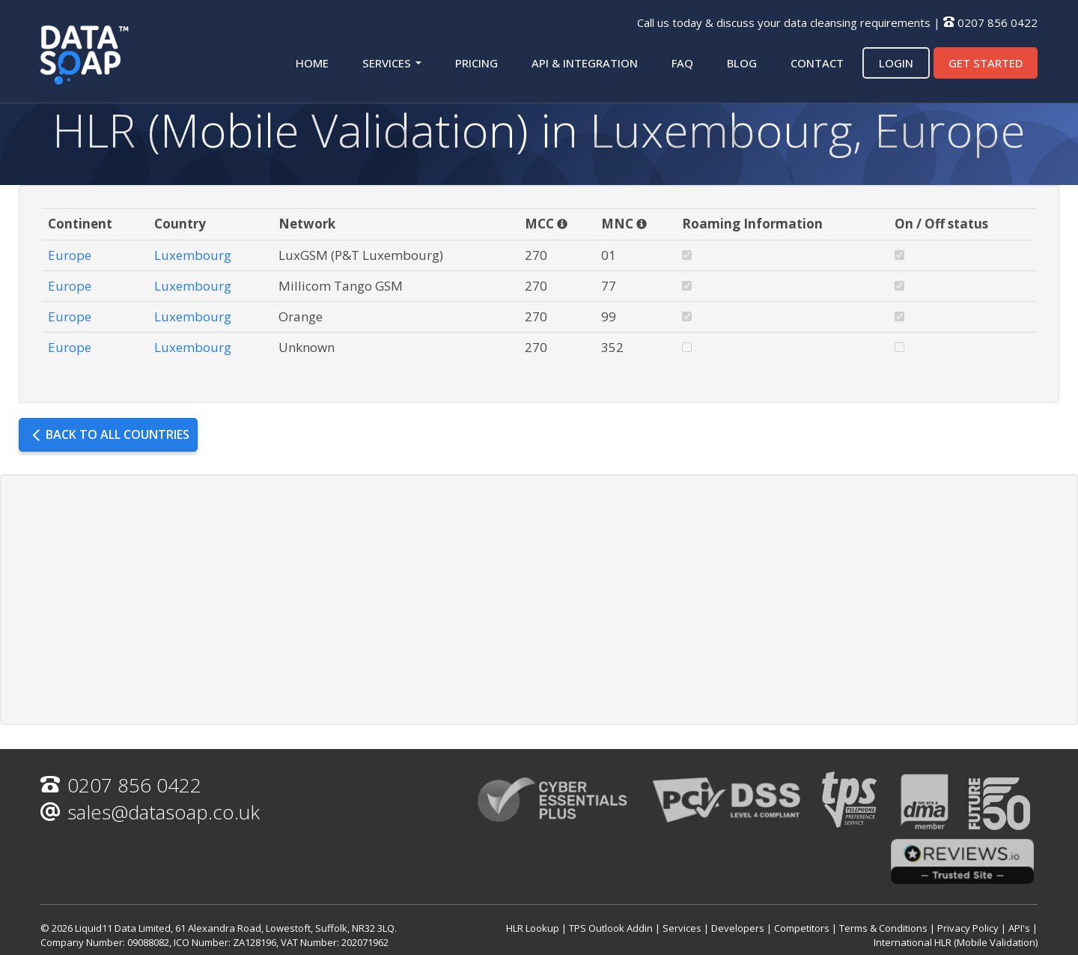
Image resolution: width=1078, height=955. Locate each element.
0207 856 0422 (997, 22)
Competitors (801, 928)
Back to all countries (110, 434)
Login (896, 62)
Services (391, 62)
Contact (817, 62)
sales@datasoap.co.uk (150, 811)
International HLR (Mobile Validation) (956, 942)
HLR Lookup (532, 928)
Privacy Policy (968, 928)
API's (1019, 928)
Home (312, 62)
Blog (742, 62)
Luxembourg (192, 255)
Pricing (476, 62)
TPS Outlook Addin (611, 928)
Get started (985, 62)
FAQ (682, 62)
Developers (737, 928)
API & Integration (585, 62)
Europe (69, 255)
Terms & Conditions (883, 928)
